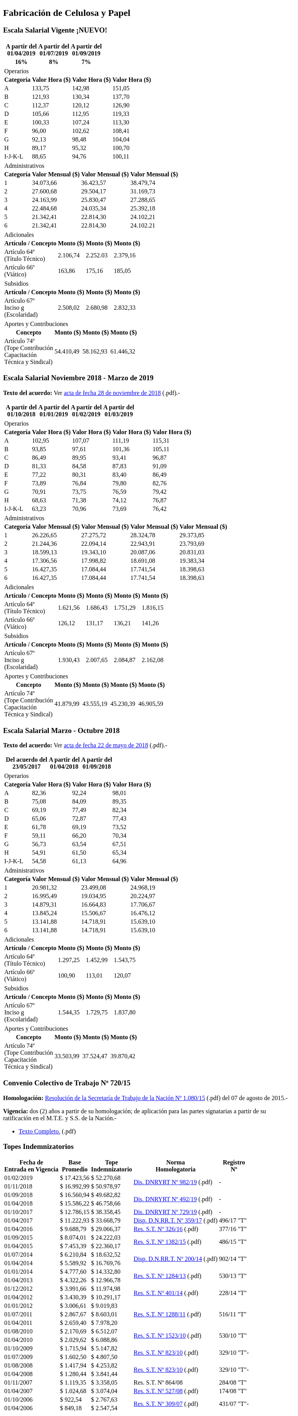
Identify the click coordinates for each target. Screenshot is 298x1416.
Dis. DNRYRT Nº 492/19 (165, 1199)
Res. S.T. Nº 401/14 (157, 1293)
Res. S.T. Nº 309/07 (157, 1403)
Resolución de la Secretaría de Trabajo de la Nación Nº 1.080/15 (125, 1098)
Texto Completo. (39, 1131)
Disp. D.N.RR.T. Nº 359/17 (167, 1220)
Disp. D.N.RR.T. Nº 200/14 (167, 1259)
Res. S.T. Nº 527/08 (157, 1391)
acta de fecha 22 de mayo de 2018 (106, 745)
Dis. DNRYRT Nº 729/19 (165, 1212)
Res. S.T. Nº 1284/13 (159, 1276)
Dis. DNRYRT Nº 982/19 (165, 1182)
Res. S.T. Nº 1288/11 (159, 1314)
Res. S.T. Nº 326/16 (157, 1229)
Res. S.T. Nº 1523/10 (159, 1335)
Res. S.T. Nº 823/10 (157, 1352)
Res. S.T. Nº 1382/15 (159, 1241)
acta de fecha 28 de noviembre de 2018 (112, 393)
